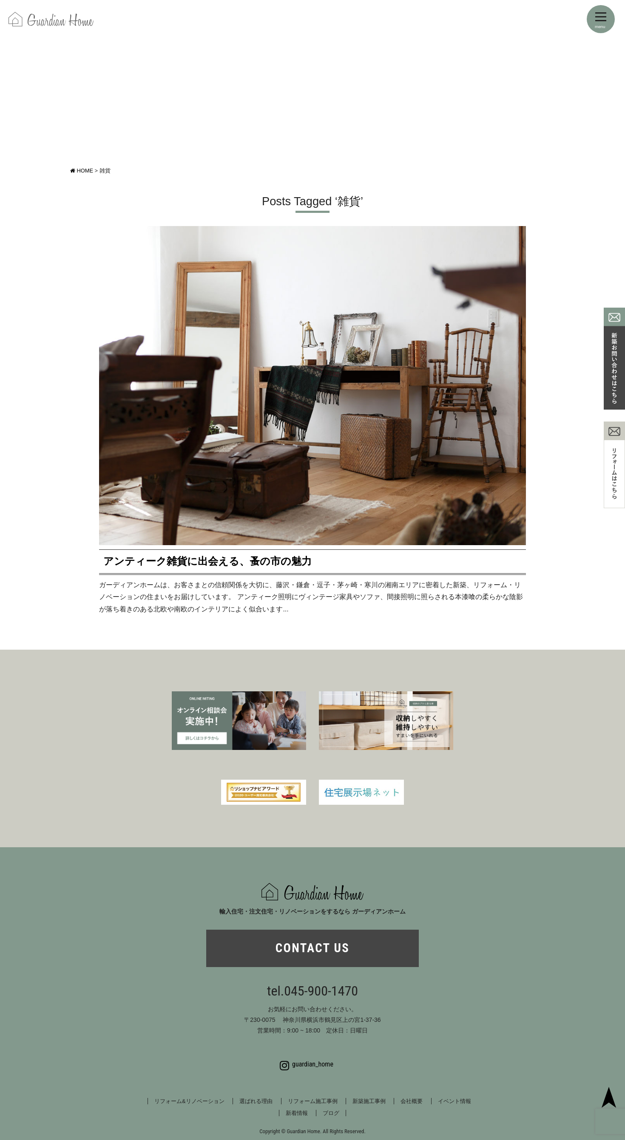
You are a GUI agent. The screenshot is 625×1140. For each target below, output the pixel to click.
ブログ (331, 1113)
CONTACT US (312, 948)
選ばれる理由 (256, 1101)
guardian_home (306, 1064)
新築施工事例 (369, 1101)
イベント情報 (454, 1101)
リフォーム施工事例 (313, 1101)
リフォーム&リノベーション (189, 1101)
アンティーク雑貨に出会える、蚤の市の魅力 (207, 561)
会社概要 (412, 1101)
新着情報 (297, 1113)
